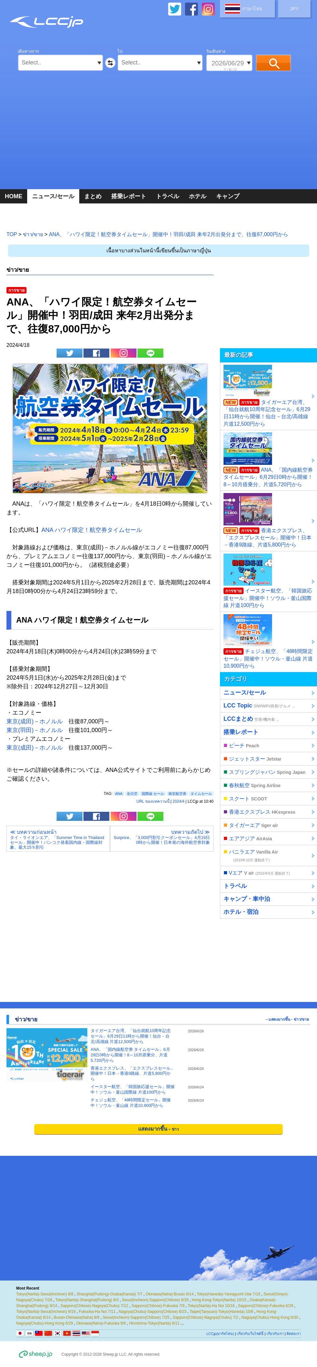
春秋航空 (252, 784)
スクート (245, 798)
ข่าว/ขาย (33, 234)
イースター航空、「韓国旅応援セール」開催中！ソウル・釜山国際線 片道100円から (268, 581)
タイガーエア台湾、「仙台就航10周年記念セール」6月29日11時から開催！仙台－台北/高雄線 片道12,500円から (267, 396)
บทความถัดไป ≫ (162, 837)
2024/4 (178, 801)
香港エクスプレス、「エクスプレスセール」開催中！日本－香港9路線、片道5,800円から (268, 520)
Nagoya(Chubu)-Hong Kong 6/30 (269, 1317)
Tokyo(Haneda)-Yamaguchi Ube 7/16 (228, 1294)
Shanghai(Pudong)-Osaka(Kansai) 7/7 (109, 1294)
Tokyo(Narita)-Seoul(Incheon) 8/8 (44, 1294)
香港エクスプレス (259, 811)
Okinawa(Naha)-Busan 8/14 (169, 1294)
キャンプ (227, 196)
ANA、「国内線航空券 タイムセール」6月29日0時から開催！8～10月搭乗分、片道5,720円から (268, 459)
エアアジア (248, 838)
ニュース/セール (53, 196)
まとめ (93, 196)
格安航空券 (177, 794)
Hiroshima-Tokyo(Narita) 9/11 (154, 1323)
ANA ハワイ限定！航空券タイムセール (91, 530)
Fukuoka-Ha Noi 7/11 (97, 1311)
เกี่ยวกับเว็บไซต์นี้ (250, 1334)
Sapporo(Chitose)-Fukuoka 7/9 (157, 1306)
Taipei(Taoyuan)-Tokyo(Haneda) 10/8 (221, 1311)
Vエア (257, 872)
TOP (11, 234)
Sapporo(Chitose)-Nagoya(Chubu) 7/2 (205, 1317)
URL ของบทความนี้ (153, 801)
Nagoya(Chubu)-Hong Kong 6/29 (44, 1323)
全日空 (132, 794)
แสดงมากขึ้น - (158, 1129)
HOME (13, 196)
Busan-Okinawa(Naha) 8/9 (76, 1317)
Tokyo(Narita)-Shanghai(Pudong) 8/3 (86, 1300)
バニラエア (251, 855)
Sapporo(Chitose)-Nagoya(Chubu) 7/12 (94, 1306)
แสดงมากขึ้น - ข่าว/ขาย (288, 1019)
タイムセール (201, 794)
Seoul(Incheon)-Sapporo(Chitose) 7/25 (136, 1317)
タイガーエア (251, 824)
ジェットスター (252, 758)
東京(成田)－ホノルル (34, 721)
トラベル (167, 196)
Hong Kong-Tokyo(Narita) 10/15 (219, 1300)
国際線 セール (153, 794)
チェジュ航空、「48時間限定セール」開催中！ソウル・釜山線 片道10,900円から (268, 641)
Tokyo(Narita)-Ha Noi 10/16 (211, 1306)
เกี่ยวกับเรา (275, 1334)
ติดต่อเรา (294, 1334)
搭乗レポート (128, 196)
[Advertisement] (158, 135)
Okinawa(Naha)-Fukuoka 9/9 (101, 1323)
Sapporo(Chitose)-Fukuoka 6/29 (265, 1306)
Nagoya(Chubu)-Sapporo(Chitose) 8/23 (152, 1311)
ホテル (197, 196)
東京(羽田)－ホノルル (34, 730)
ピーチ (241, 745)
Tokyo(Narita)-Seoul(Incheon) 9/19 (45, 1311)
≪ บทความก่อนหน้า (58, 839)
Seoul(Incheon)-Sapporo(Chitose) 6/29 (155, 1300)
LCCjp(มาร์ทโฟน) (220, 1334)
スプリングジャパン (265, 771)
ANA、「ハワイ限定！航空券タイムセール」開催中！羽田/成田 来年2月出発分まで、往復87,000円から (168, 234)
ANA (119, 794)
